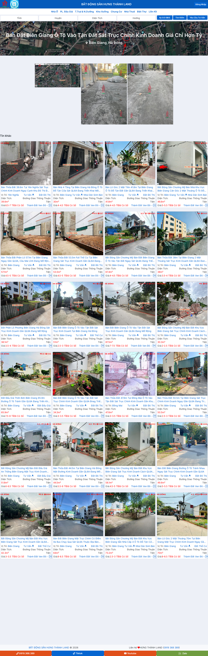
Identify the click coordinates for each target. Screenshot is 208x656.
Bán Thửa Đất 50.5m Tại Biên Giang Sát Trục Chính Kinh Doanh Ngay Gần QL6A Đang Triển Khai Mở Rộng (182, 400)
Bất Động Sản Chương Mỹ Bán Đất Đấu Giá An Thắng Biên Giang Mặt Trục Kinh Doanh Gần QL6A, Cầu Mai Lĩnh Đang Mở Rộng (24, 470)
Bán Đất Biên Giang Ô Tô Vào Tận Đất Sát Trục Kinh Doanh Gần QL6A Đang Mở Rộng (128, 329)
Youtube (130, 653)
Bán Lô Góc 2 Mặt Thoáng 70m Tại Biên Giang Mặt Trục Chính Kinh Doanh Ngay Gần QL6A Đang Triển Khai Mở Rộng (181, 540)
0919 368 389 (171, 647)
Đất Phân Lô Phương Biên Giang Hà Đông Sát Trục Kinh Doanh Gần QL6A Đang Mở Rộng (25, 329)
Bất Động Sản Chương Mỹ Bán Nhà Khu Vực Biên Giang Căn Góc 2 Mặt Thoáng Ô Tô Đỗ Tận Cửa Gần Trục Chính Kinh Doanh (181, 189)
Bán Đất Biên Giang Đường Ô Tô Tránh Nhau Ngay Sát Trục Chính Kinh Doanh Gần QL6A (181, 470)
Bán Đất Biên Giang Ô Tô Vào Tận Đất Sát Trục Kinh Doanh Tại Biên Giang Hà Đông (75, 329)
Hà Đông (5, 143)
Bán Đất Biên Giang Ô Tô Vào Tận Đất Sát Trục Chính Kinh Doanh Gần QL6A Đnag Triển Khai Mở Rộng (77, 400)
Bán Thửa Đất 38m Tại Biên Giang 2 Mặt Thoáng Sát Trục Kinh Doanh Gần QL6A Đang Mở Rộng (182, 259)
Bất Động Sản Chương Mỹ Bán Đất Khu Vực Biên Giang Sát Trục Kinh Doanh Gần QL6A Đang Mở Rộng (24, 540)
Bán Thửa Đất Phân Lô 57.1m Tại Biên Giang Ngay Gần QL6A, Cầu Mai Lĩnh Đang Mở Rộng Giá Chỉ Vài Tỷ (25, 259)
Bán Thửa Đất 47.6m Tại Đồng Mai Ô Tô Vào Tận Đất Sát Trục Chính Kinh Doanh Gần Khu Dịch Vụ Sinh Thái (129, 400)
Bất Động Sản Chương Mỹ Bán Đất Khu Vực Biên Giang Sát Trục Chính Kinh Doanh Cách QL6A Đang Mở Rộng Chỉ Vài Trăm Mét (181, 329)
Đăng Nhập (200, 4)
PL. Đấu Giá (66, 11)
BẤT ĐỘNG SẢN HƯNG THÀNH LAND (49, 647)
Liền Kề (153, 11)
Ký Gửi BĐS (164, 17)
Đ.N (197, 143)
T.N (146, 143)
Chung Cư (116, 11)
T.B (93, 143)
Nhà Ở (54, 11)
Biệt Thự (142, 11)
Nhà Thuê (129, 11)
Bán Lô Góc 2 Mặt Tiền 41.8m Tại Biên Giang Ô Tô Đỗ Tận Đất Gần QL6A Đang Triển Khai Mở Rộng (129, 189)
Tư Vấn (29, 194)
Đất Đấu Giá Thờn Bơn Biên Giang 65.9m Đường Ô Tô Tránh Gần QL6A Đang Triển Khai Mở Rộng (25, 400)
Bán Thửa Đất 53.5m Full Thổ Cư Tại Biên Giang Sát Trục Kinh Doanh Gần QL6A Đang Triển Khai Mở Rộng (76, 259)
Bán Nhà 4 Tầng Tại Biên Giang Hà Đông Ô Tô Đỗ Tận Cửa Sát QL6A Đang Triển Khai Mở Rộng (78, 189)
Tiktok (77, 653)
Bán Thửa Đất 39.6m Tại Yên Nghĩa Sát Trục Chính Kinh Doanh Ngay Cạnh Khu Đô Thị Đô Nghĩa (25, 189)
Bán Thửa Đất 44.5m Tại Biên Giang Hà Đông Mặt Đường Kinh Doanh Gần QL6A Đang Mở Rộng (77, 470)
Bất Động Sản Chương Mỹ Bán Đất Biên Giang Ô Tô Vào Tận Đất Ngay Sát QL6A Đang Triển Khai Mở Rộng (130, 259)
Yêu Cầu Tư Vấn (197, 17)
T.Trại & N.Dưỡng (84, 11)
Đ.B (42, 143)
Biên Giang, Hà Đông (106, 43)
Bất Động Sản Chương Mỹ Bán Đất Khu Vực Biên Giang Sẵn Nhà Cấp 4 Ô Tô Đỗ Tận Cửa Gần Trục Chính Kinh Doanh (129, 540)
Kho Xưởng (102, 11)
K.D (141, 143)
